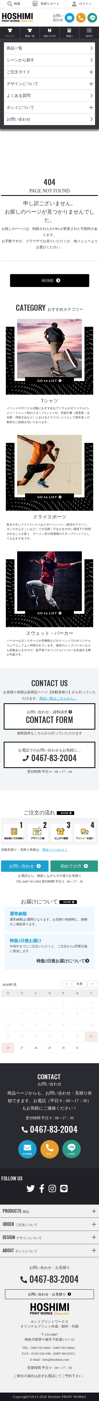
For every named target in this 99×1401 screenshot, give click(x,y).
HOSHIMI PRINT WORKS (17, 17)
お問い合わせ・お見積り (47, 1294)
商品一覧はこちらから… (58, 698)
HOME (47, 280)
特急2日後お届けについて (62, 961)
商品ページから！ (55, 850)
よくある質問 (18, 95)
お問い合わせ (18, 119)
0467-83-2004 (50, 1129)
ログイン (82, 4)
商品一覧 (14, 48)
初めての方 (71, 866)
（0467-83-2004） (63, 1348)
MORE (64, 813)
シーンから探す (20, 60)
